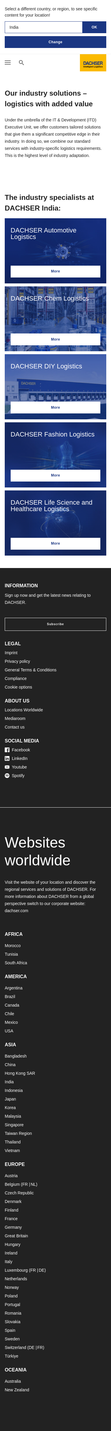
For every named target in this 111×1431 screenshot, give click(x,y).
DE (41, 1270)
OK (94, 27)
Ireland (11, 1253)
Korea (10, 1107)
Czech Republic (19, 1193)
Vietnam (12, 1150)
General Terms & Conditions (31, 670)
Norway (12, 1287)
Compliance (16, 678)
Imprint (11, 652)
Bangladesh (16, 1056)
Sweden (12, 1339)
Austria (11, 1175)
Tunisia (11, 954)
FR (25, 1184)
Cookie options (18, 687)
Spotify (15, 775)
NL (33, 1184)
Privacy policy (17, 661)
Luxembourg (16, 1270)
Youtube (16, 767)
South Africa (16, 962)
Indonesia (14, 1090)
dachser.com (16, 910)
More (55, 271)
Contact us (15, 727)
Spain (10, 1330)
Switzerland (15, 1347)
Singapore (14, 1124)
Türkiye (11, 1356)
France (11, 1218)
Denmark (13, 1201)
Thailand (13, 1142)
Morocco (13, 945)
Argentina (13, 988)
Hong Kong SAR (20, 1073)
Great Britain (16, 1235)
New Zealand (17, 1389)
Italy (8, 1261)
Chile (9, 1013)
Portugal (12, 1304)
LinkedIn (16, 758)
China (10, 1064)
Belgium (12, 1184)
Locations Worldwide (24, 710)
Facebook (17, 749)
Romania (13, 1313)
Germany (13, 1227)
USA (9, 1031)
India (9, 1081)
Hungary (12, 1244)
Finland (11, 1210)
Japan (10, 1099)
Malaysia (13, 1116)
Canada (12, 1005)
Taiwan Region (18, 1133)
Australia (13, 1381)
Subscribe (55, 624)
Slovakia (12, 1321)
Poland (11, 1296)
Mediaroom (15, 718)
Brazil (10, 996)
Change (55, 42)
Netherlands (16, 1278)
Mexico (11, 1022)
